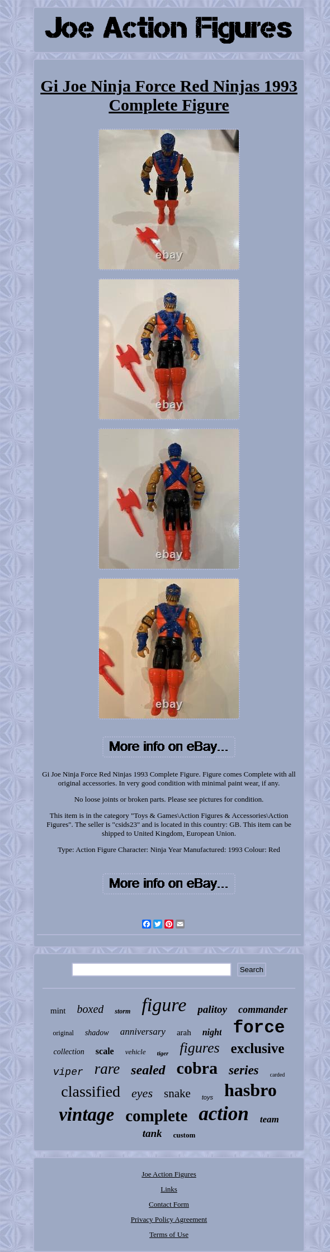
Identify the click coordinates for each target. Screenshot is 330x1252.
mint (58, 1010)
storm (122, 1011)
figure (164, 1004)
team (269, 1119)
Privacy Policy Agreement (169, 1219)
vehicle (135, 1052)
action (223, 1114)
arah (184, 1032)
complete (156, 1116)
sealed (148, 1070)
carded (277, 1075)
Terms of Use (168, 1234)
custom (184, 1135)
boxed (90, 1009)
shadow (97, 1033)
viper (68, 1072)
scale (105, 1051)
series (244, 1070)
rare (107, 1068)
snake (177, 1093)
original (63, 1033)
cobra (197, 1068)
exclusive (258, 1048)
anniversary (143, 1031)
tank (152, 1133)
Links (169, 1189)
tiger (163, 1053)
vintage (86, 1115)
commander (262, 1009)
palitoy (212, 1009)
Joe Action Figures (169, 1174)
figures (199, 1048)
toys (207, 1097)
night (212, 1032)
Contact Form (169, 1204)
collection (69, 1052)
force (259, 1027)
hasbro (250, 1090)
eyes (142, 1093)
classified (90, 1091)
